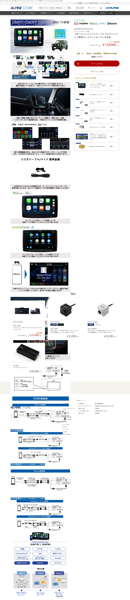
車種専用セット (45, 13)
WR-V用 (64, 427)
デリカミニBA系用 (66, 417)
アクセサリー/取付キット (44, 416)
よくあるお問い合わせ (92, 3)
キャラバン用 (65, 424)
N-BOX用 (64, 432)
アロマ (40, 418)
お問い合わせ (81, 413)
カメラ (40, 408)
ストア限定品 (30, 13)
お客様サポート (88, 13)
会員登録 (81, 8)
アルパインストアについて (84, 406)
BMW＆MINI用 (66, 434)
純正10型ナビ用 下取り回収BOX (97, 146)
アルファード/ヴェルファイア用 (68, 409)
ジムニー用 (65, 403)
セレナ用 (64, 422)
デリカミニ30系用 (66, 419)
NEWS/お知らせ (106, 3)
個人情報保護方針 (99, 403)
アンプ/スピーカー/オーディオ (45, 411)
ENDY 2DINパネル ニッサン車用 (97, 127)
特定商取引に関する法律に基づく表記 (104, 406)
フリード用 (65, 429)
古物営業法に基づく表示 (101, 411)
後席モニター (41, 406)
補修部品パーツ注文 (106, 13)
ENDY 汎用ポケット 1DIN (96, 94)
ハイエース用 (65, 406)
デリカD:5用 (65, 412)
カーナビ (40, 403)
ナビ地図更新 (61, 13)
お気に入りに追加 (96, 71)
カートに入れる (97, 64)
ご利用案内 (80, 3)
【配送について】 (96, 57)
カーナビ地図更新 (42, 413)
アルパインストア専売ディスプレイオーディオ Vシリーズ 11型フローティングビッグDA (98, 85)
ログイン (93, 8)
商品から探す (16, 13)
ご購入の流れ (81, 408)
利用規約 (97, 408)
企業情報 (97, 413)
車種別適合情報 (74, 13)
